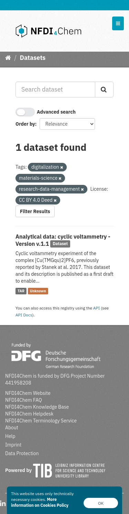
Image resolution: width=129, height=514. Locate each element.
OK (101, 503)
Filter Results (35, 211)
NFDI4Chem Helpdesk (29, 414)
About (11, 427)
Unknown (38, 291)
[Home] (8, 58)
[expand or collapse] (118, 23)
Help (10, 436)
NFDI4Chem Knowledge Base (37, 407)
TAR (21, 291)
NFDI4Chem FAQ (23, 400)
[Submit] (104, 89)
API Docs (23, 314)
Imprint (13, 445)
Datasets (32, 58)
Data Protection (22, 453)
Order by (25, 124)
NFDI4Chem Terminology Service (41, 421)
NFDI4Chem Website (28, 393)
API (96, 308)
